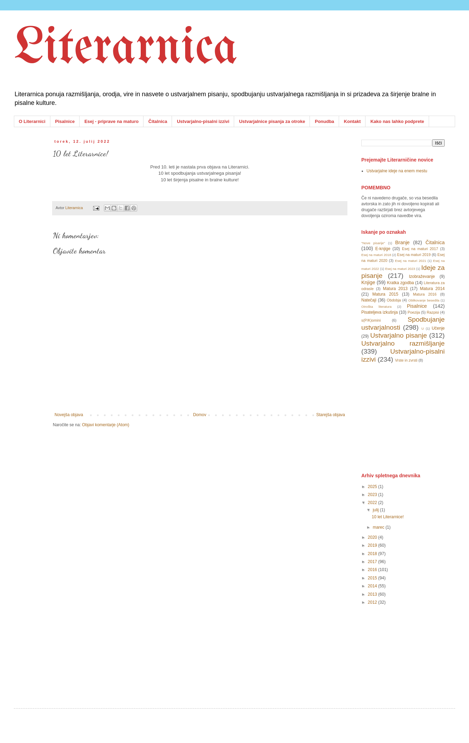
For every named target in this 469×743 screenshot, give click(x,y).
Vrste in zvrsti (406, 360)
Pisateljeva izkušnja (379, 312)
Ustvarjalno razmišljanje (403, 343)
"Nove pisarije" (373, 243)
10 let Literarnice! (388, 516)
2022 (373, 502)
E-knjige (382, 248)
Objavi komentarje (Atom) (105, 424)
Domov (199, 414)
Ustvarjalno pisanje (398, 335)
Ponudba (324, 121)
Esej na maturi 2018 (376, 255)
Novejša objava (69, 414)
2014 (373, 586)
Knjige (368, 282)
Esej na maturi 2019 (413, 255)
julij (376, 509)
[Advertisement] (413, 417)
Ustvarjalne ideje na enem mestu (397, 170)
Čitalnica (157, 121)
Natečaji (368, 300)
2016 (373, 569)
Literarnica (126, 49)
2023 (373, 494)
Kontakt (352, 121)
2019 (373, 545)
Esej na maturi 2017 (420, 249)
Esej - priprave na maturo (111, 121)
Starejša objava (330, 414)
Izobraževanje (422, 276)
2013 (373, 594)
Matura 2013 (395, 288)
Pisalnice (65, 121)
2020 (373, 537)
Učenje (438, 328)
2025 (373, 486)
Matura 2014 (432, 288)
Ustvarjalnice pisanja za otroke (272, 121)
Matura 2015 (385, 294)
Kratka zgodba (400, 282)
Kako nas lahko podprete (397, 121)
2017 (373, 561)
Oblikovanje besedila (423, 300)
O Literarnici (32, 121)
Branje (402, 242)
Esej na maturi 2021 (410, 261)
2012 (373, 602)
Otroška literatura (376, 306)
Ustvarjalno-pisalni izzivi (203, 121)
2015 (373, 578)
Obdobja (394, 300)
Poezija (414, 312)
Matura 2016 (425, 294)
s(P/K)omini (371, 320)
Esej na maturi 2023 (400, 269)
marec (379, 527)
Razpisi (433, 312)
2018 (373, 553)
